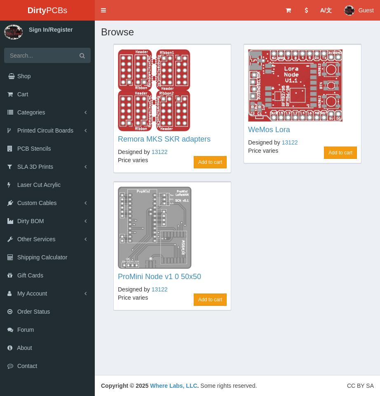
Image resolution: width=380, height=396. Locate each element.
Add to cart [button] (210, 162)
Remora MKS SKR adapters (164, 139)
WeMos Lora (269, 130)
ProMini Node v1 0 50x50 (159, 277)
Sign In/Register (51, 29)
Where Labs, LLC (173, 385)
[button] (103, 10)
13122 (160, 152)
